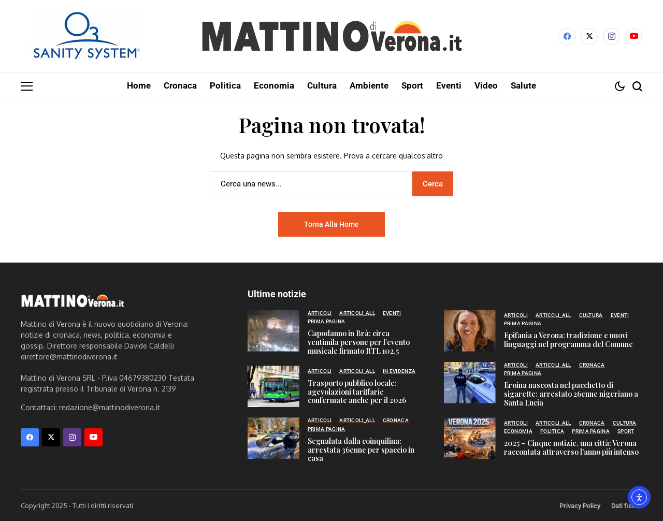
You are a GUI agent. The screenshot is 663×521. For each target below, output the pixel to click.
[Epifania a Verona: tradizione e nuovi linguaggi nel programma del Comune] (470, 330)
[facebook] (566, 36)
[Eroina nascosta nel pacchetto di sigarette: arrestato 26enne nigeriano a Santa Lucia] (470, 382)
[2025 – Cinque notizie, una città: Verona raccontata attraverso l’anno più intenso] (470, 437)
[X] (589, 36)
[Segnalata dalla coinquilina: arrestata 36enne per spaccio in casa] (273, 437)
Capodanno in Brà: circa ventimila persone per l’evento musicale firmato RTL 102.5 (359, 341)
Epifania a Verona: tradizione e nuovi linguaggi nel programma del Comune (568, 339)
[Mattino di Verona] (331, 36)
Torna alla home (331, 224)
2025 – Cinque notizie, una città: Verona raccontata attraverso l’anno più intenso (571, 447)
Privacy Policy (579, 505)
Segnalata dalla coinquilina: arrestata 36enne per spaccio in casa (361, 449)
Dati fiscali (626, 505)
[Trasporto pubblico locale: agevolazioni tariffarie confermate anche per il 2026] (273, 386)
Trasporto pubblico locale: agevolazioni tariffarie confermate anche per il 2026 (357, 391)
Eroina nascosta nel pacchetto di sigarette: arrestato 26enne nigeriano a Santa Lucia (571, 393)
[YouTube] (633, 36)
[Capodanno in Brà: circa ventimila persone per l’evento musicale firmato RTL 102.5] (273, 330)
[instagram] (611, 36)
